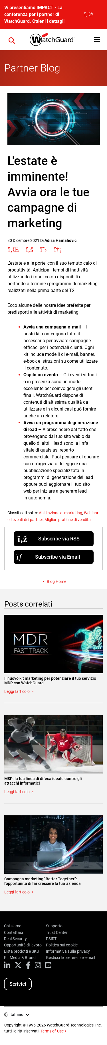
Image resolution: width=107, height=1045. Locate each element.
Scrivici (17, 984)
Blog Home (56, 581)
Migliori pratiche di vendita (68, 519)
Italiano (16, 1014)
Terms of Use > (53, 1031)
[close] (88, 14)
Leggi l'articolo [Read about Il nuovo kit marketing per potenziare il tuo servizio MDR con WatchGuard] (17, 691)
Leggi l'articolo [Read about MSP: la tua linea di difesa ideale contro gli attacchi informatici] (17, 791)
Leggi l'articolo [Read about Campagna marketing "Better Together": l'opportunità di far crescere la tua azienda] (17, 892)
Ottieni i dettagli (48, 21)
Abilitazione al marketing (60, 513)
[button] (97, 39)
